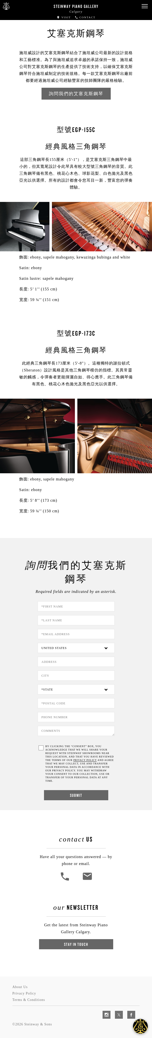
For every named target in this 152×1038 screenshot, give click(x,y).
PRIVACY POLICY (85, 760)
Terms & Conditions (28, 1000)
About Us (20, 987)
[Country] (76, 648)
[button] (145, 6)
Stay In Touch (76, 944)
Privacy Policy (24, 993)
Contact (85, 17)
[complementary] (116, 1011)
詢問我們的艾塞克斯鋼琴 (76, 93)
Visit (64, 17)
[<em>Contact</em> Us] (87, 880)
